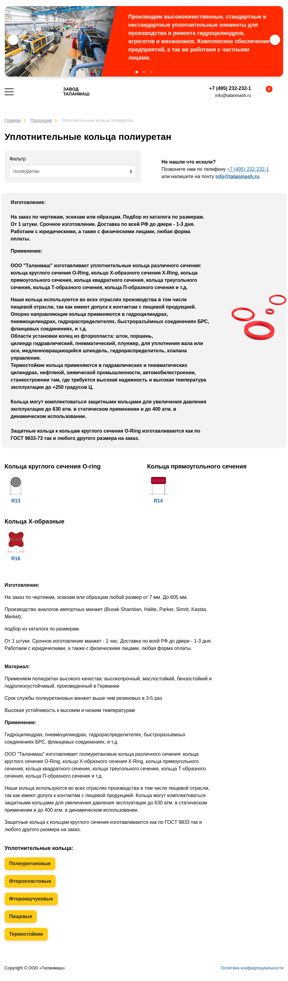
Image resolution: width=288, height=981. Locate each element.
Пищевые (20, 916)
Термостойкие (26, 934)
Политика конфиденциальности (251, 967)
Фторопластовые (30, 881)
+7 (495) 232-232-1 (230, 88)
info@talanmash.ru (233, 95)
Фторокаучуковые (31, 898)
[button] (136, 72)
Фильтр (17, 158)
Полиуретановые (30, 863)
